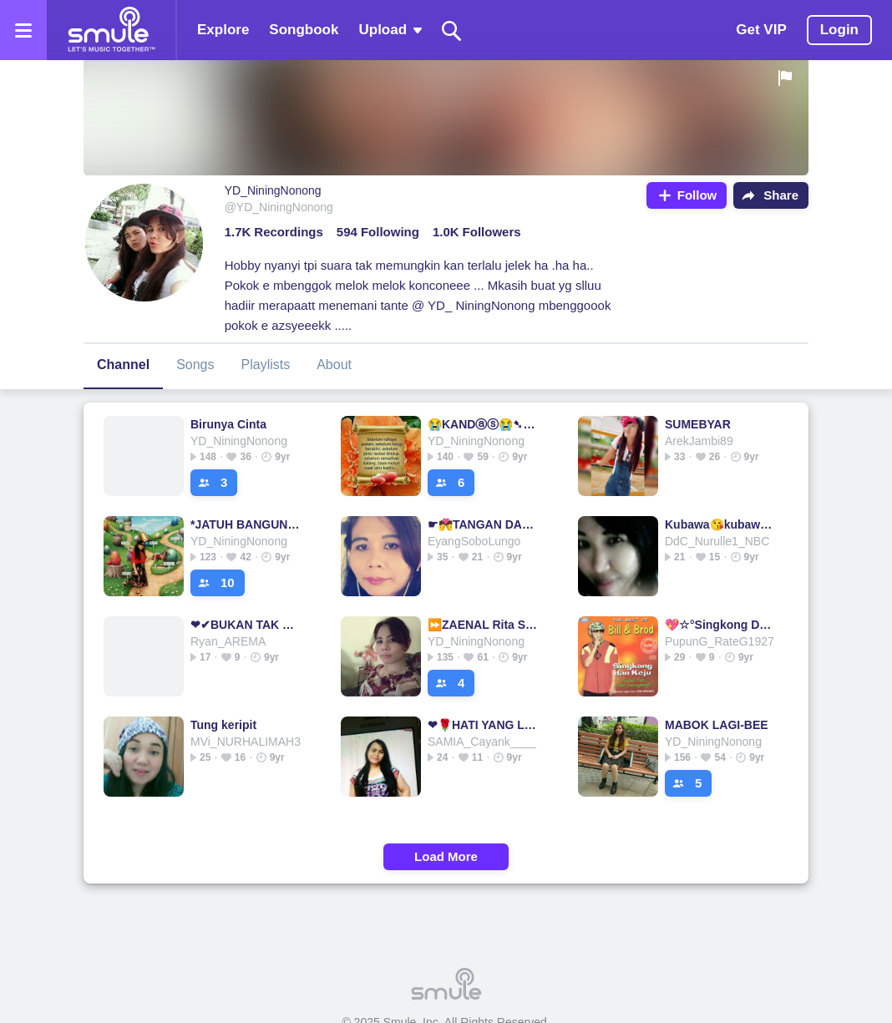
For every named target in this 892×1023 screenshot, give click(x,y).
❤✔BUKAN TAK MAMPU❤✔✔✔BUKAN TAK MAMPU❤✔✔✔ (246, 624)
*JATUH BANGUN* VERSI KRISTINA (246, 524)
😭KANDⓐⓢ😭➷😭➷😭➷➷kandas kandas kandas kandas (484, 424)
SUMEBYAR (698, 424)
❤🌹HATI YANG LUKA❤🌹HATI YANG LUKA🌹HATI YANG (484, 725)
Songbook (303, 30)
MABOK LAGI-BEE (716, 725)
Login (839, 30)
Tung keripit (223, 725)
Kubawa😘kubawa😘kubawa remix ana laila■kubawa (721, 524)
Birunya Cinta (228, 424)
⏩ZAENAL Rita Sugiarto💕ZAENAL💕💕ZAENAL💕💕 (484, 624)
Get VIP (761, 30)
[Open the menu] (23, 30)
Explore (223, 30)
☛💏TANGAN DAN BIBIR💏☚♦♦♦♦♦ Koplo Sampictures (484, 524)
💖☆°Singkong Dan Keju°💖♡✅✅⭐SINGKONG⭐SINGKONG (721, 624)
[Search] (452, 30)
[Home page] (111, 30)
